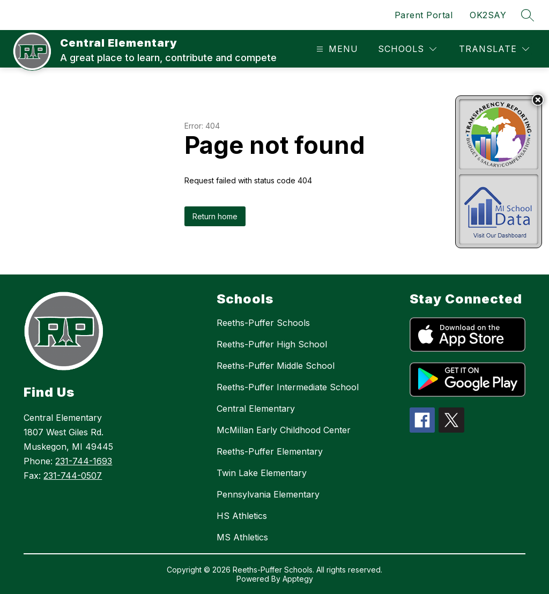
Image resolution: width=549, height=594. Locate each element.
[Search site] (527, 15)
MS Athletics (242, 537)
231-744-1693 (83, 461)
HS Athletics (242, 515)
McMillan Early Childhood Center (284, 430)
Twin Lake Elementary (262, 472)
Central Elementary (256, 408)
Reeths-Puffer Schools (263, 322)
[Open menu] (336, 49)
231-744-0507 (72, 475)
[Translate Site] (494, 49)
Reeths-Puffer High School (272, 344)
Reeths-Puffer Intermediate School (288, 387)
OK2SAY (488, 15)
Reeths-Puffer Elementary (270, 451)
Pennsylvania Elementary (268, 494)
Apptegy (298, 578)
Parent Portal (424, 15)
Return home (215, 216)
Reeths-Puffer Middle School (276, 365)
